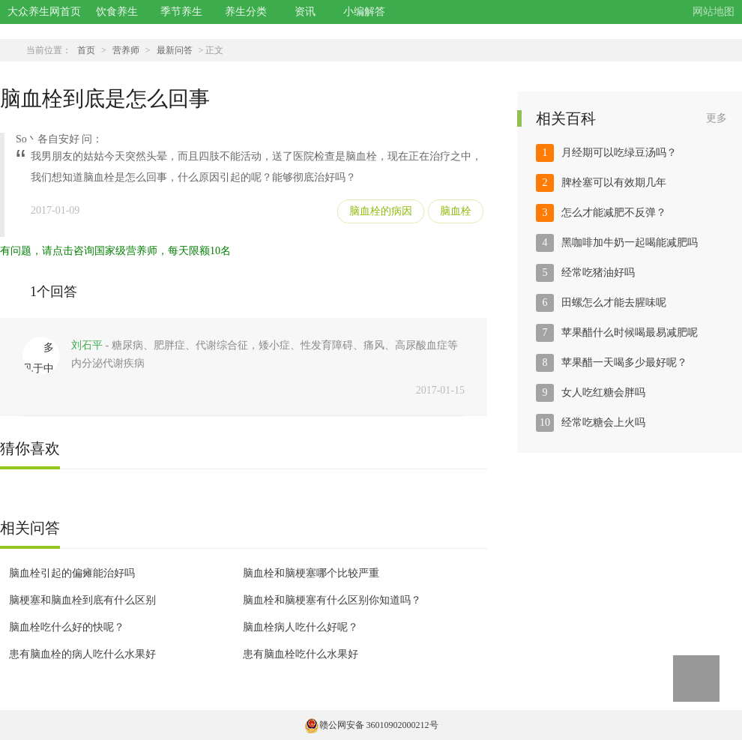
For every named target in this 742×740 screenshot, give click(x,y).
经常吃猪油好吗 (598, 272)
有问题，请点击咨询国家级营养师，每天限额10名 (115, 250)
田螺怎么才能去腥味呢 (613, 302)
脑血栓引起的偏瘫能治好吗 (72, 573)
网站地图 (714, 11)
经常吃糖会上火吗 (603, 422)
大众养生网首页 (44, 11)
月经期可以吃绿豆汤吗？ (619, 152)
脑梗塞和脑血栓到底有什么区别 (82, 600)
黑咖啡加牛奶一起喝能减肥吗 (629, 242)
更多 (716, 118)
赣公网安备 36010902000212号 (371, 725)
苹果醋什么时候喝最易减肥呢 (629, 332)
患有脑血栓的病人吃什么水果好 (82, 654)
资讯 (305, 11)
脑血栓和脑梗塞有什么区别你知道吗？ (332, 600)
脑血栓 (455, 211)
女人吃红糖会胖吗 (603, 392)
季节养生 (181, 11)
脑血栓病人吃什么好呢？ (300, 627)
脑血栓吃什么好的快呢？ (66, 627)
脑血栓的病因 (380, 211)
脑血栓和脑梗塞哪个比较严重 (311, 573)
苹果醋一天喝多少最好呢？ (624, 362)
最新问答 (175, 50)
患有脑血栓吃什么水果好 (300, 654)
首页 (86, 50)
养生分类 (246, 11)
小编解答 (364, 11)
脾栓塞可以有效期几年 (613, 182)
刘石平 (87, 345)
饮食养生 (117, 11)
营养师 (125, 50)
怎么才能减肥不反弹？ (613, 212)
